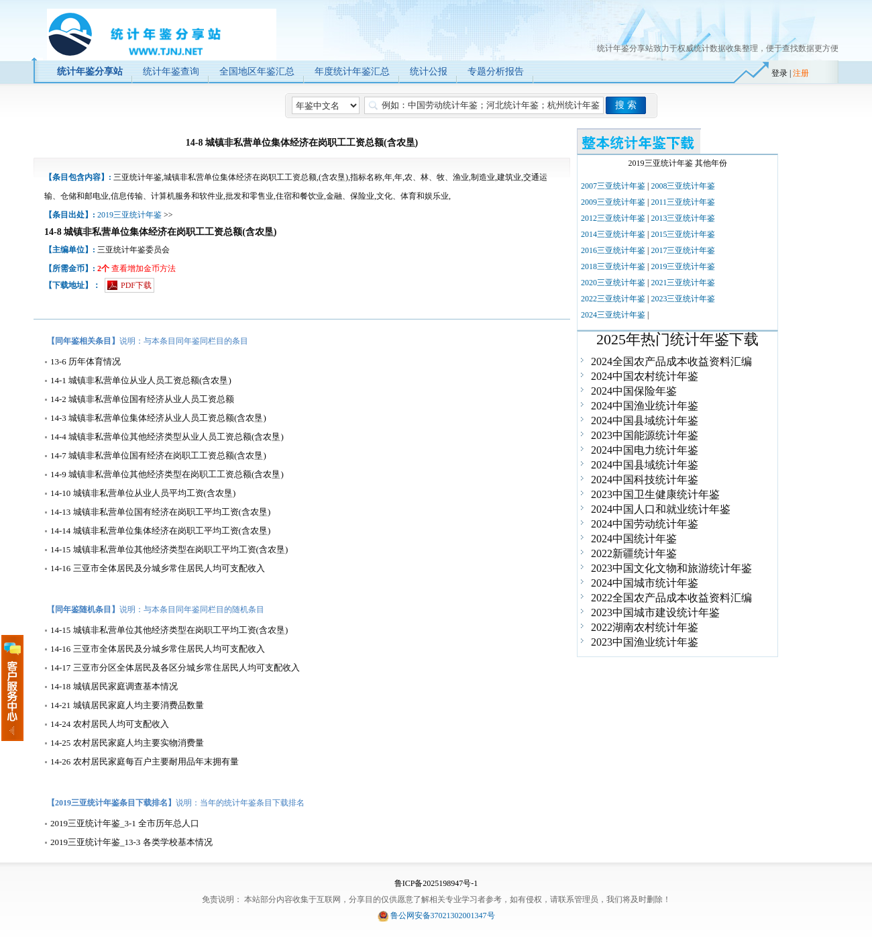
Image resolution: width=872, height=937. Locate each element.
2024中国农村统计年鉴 (644, 376)
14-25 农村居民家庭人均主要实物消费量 (127, 743)
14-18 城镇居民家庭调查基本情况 (114, 686)
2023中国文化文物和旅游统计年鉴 (671, 568)
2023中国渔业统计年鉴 (644, 642)
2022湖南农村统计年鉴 (644, 627)
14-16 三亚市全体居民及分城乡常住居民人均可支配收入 (157, 568)
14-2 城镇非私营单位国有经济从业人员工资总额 (142, 399)
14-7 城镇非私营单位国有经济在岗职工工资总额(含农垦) (158, 455)
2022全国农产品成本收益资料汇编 (671, 597)
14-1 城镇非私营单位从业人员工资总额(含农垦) (140, 380)
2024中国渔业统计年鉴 (644, 405)
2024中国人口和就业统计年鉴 (660, 509)
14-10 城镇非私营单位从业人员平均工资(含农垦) (142, 493)
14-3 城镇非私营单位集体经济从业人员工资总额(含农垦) (158, 418)
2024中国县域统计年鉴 (644, 420)
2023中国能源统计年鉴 (644, 435)
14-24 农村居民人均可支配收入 (109, 724)
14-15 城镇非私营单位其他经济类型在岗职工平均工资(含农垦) (169, 549)
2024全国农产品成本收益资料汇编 (671, 361)
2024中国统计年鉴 (634, 538)
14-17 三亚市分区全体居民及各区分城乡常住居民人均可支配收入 (175, 667)
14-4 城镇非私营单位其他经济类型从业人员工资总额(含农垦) (167, 437)
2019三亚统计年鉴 (129, 214)
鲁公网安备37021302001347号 (442, 915)
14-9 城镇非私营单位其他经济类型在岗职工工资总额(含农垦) (167, 474)
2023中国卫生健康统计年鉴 (655, 494)
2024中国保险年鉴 (634, 391)
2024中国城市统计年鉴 (644, 583)
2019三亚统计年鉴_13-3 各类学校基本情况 (131, 842)
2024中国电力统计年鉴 (644, 450)
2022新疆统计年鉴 (634, 553)
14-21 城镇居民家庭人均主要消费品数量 (127, 705)
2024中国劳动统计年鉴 (644, 524)
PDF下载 (136, 285)
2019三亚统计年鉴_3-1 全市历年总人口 (124, 823)
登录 (779, 73)
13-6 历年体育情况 (85, 361)
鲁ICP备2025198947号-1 (436, 883)
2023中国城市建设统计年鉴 (655, 612)
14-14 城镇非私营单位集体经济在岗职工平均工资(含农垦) (160, 531)
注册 (801, 73)
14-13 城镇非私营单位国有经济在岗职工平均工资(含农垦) (160, 512)
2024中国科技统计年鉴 (644, 479)
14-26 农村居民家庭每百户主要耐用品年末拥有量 (144, 761)
